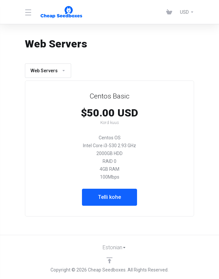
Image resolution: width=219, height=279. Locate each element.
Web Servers (48, 70)
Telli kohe (109, 197)
